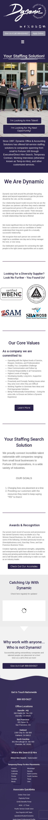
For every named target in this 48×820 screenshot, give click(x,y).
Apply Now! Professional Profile (24, 798)
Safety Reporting (24, 802)
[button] (24, 645)
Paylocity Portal (24, 777)
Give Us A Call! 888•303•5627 (17, 33)
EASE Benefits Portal (24, 781)
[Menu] (22, 41)
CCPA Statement (35, 817)
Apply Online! (38, 33)
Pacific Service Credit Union (24, 788)
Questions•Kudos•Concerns (24, 795)
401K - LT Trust (24, 784)
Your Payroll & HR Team (24, 791)
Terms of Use (11, 817)
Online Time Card (24, 774)
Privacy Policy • (23, 817)
